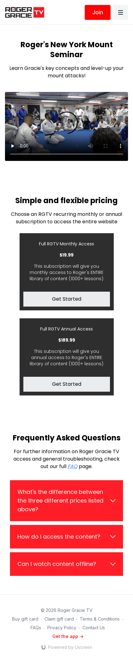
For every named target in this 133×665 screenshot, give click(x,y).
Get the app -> (67, 636)
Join (97, 12)
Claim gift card (59, 619)
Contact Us (94, 627)
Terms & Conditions (100, 619)
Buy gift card (25, 619)
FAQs (36, 627)
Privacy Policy (61, 627)
